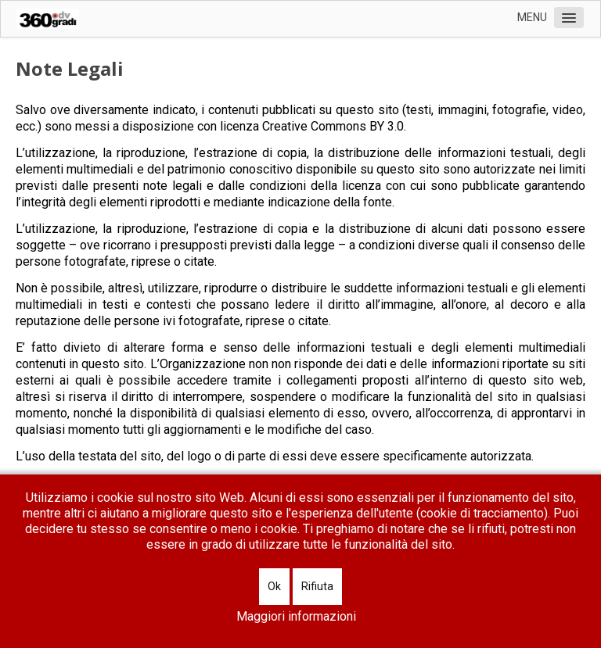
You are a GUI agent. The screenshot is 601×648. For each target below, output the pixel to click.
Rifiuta (317, 586)
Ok (274, 586)
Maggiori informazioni (296, 616)
